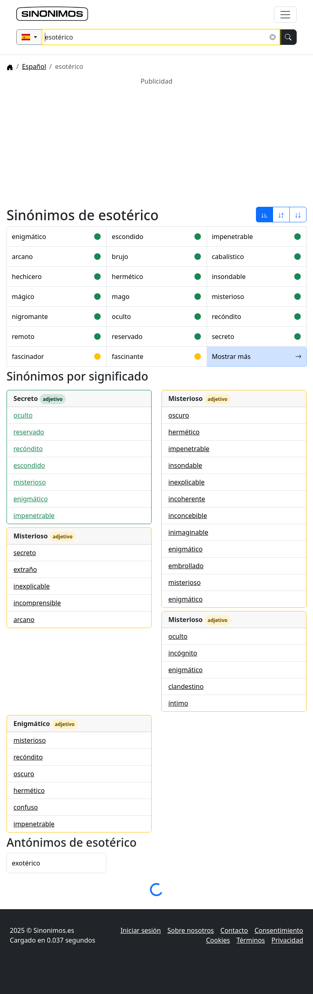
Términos (250, 940)
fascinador (28, 356)
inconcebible (187, 515)
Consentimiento (278, 930)
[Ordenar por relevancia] (264, 214)
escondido (127, 236)
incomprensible (37, 602)
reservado (127, 336)
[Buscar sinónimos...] (161, 37)
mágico (23, 296)
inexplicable (31, 586)
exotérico (26, 863)
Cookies (218, 940)
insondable (229, 276)
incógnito (182, 653)
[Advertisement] (156, 143)
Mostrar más (257, 356)
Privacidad (287, 940)
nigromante (30, 316)
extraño (25, 569)
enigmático (29, 236)
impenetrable (232, 236)
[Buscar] (288, 37)
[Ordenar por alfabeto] (281, 214)
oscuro (178, 415)
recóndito (226, 316)
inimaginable (188, 532)
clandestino (186, 686)
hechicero (27, 276)
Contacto (234, 930)
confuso (25, 807)
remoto (23, 336)
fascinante (127, 356)
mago (120, 296)
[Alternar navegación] (285, 15)
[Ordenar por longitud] (297, 214)
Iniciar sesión (141, 930)
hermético (127, 276)
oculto (121, 316)
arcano (22, 256)
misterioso (228, 296)
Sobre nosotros (191, 930)
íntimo (178, 703)
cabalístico (228, 256)
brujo (120, 256)
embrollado (186, 565)
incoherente (186, 498)
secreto (223, 336)
